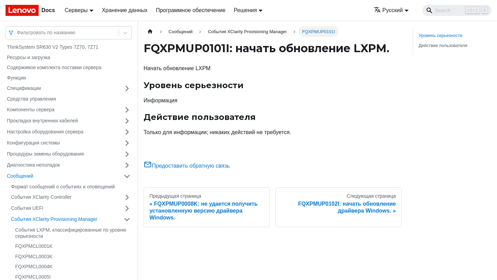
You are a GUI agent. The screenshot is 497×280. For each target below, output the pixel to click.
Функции (16, 78)
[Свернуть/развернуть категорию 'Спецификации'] (127, 88)
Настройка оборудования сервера (45, 131)
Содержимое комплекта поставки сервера (54, 67)
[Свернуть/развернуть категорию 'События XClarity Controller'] (127, 197)
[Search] (456, 10)
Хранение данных (125, 10)
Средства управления (31, 99)
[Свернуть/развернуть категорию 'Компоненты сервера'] (127, 109)
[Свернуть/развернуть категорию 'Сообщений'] (127, 176)
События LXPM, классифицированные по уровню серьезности (70, 233)
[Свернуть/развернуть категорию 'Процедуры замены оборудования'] (127, 154)
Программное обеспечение (191, 10)
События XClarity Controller (41, 197)
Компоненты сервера (31, 109)
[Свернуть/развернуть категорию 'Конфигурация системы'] (127, 143)
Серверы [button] (76, 10)
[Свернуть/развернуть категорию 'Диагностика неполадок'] (127, 165)
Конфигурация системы (33, 143)
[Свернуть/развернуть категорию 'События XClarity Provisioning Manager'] (127, 219)
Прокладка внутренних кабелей (42, 120)
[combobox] (17, 33)
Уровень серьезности (440, 35)
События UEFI (27, 208)
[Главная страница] (150, 31)
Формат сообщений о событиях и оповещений (63, 186)
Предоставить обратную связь (187, 166)
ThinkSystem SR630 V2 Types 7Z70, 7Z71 (52, 47)
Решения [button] (245, 10)
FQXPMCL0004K (33, 266)
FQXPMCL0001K (33, 246)
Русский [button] (388, 10)
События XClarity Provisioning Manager (54, 219)
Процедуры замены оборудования (45, 154)
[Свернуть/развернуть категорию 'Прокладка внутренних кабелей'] (127, 121)
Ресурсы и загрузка (28, 57)
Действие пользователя (443, 45)
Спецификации (24, 88)
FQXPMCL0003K (33, 256)
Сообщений (20, 176)
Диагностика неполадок (33, 165)
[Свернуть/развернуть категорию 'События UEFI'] (127, 208)
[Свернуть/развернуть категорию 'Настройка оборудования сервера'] (127, 132)
